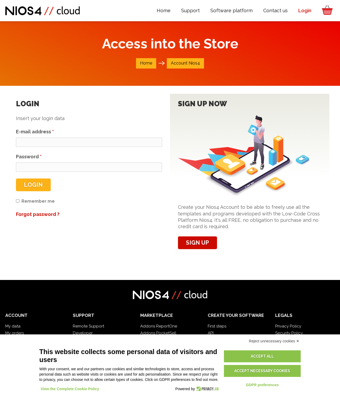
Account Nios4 (185, 63)
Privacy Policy (288, 326)
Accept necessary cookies (262, 371)
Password (29, 156)
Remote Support (88, 326)
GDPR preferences (262, 385)
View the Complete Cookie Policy (70, 389)
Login (33, 184)
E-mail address (35, 131)
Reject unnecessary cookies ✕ (274, 341)
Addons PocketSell (158, 333)
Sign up (197, 242)
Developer (83, 333)
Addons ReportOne (158, 326)
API (211, 333)
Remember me (38, 201)
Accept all (262, 356)
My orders (14, 333)
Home (146, 63)
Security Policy (289, 333)
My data (12, 326)
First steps (217, 326)
